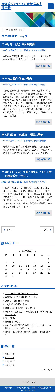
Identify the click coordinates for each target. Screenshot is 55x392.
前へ (9, 230)
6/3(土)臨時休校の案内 (18, 78)
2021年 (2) (10, 365)
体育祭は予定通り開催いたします (21, 297)
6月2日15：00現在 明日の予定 (24, 134)
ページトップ (29, 382)
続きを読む (41, 66)
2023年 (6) (10, 357)
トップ (4, 30)
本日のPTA (10, 318)
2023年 (14, 30)
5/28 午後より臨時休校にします (21, 293)
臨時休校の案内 (12, 321)
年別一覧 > (47, 370)
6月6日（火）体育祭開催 (20, 44)
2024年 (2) (10, 354)
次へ (46, 230)
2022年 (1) (10, 361)
